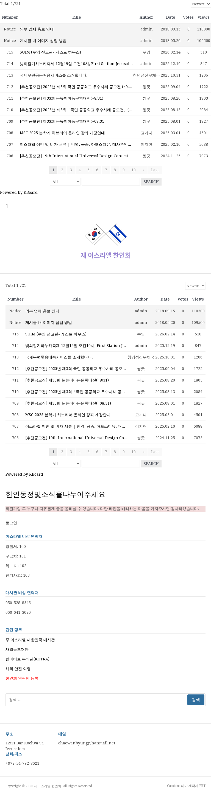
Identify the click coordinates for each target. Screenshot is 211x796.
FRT (202, 786)
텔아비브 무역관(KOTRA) (27, 659)
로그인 (11, 523)
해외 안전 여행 (18, 668)
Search (151, 182)
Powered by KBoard (19, 192)
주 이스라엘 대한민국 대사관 (30, 640)
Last (155, 170)
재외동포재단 (17, 649)
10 (134, 170)
